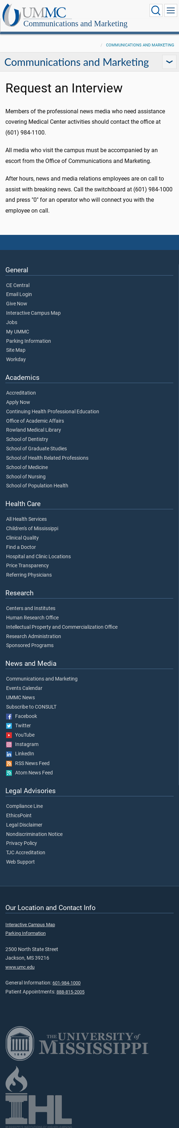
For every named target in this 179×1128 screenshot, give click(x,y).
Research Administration (33, 637)
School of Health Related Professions (47, 458)
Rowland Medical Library (33, 430)
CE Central (17, 285)
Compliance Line (24, 806)
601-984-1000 (66, 983)
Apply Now (18, 402)
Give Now (16, 304)
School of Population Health (37, 486)
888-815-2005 (70, 992)
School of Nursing (26, 477)
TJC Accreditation (25, 853)
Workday (16, 360)
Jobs (11, 323)
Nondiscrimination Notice (34, 834)
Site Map (16, 350)
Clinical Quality (22, 538)
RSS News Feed (28, 764)
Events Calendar (24, 688)
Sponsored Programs (30, 646)
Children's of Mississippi (32, 529)
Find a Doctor (21, 547)
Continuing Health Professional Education (52, 412)
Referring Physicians (29, 575)
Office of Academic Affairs (35, 421)
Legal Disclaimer (24, 825)
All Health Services (26, 519)
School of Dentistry (27, 439)
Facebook (21, 716)
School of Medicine (27, 467)
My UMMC (17, 332)
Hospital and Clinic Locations (38, 557)
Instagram (22, 744)
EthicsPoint (19, 816)
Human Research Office (32, 618)
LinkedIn (20, 754)
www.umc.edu (20, 967)
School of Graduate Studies (36, 449)
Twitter (18, 726)
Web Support (20, 862)
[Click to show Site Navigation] (170, 10)
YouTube (20, 735)
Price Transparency (27, 566)
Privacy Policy (21, 843)
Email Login (19, 294)
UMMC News (20, 698)
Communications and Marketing (75, 23)
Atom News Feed (29, 773)
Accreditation (21, 393)
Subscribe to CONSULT (31, 707)
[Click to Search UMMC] (156, 10)
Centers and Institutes (30, 608)
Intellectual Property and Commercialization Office (62, 627)
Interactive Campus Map (33, 313)
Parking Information (28, 341)
